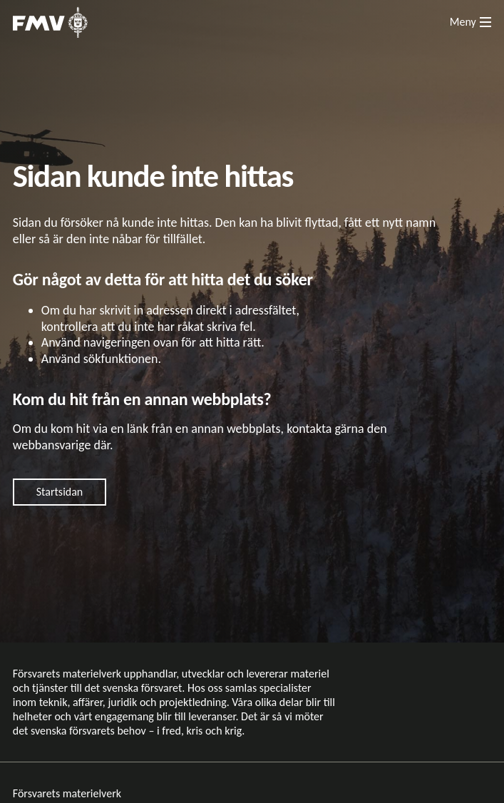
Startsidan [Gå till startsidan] (59, 491)
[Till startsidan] (50, 22)
